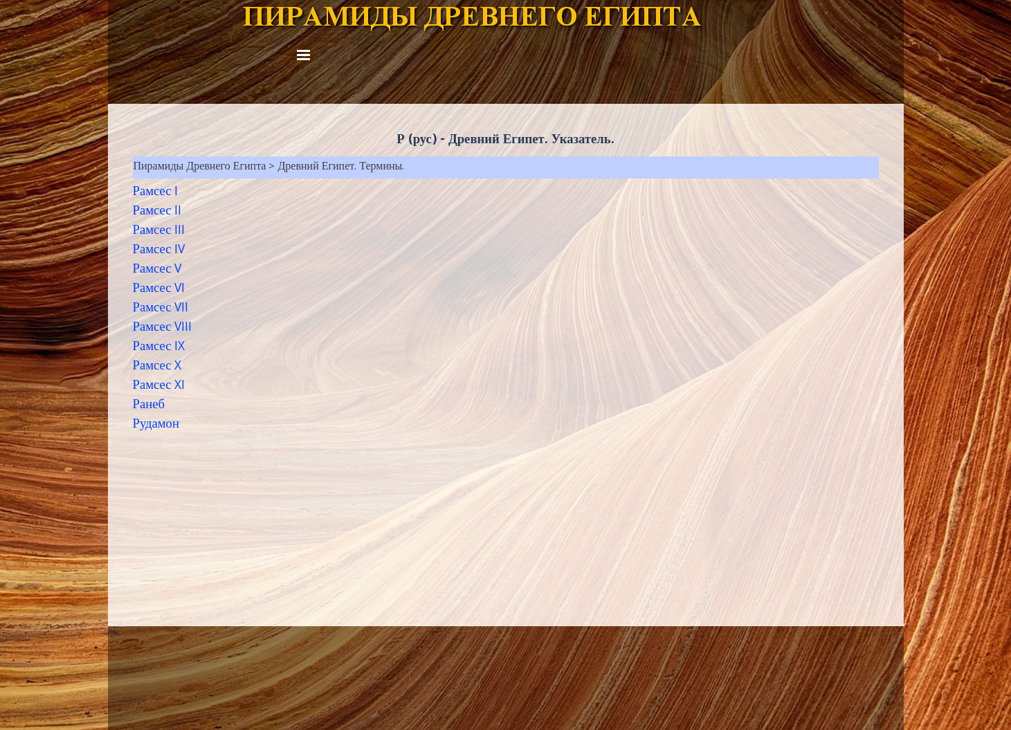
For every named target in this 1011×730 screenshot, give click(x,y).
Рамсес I (156, 192)
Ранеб (149, 405)
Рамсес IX (159, 347)
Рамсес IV (159, 250)
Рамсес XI (159, 386)
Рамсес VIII (162, 328)
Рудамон (156, 424)
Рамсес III (159, 231)
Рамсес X (157, 366)
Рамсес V (157, 269)
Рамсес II (157, 211)
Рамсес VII (161, 308)
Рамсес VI (159, 289)
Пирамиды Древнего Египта (200, 167)
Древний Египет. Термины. (340, 167)
